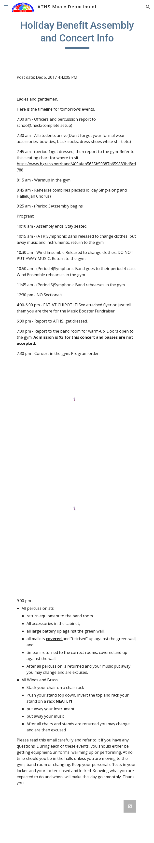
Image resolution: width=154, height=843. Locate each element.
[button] (6, 6)
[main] (77, 34)
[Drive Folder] (77, 818)
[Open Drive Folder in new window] (130, 806)
